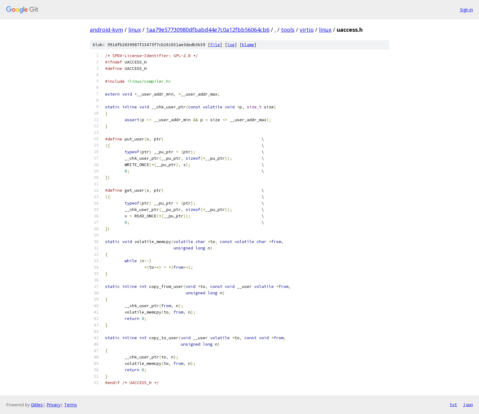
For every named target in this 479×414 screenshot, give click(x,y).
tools (287, 29)
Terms (70, 405)
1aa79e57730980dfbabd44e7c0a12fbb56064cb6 (207, 29)
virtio (307, 29)
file (215, 44)
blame (248, 44)
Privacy (53, 405)
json (468, 404)
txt (453, 404)
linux (134, 29)
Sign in (466, 10)
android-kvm (106, 29)
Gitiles (37, 405)
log (231, 44)
